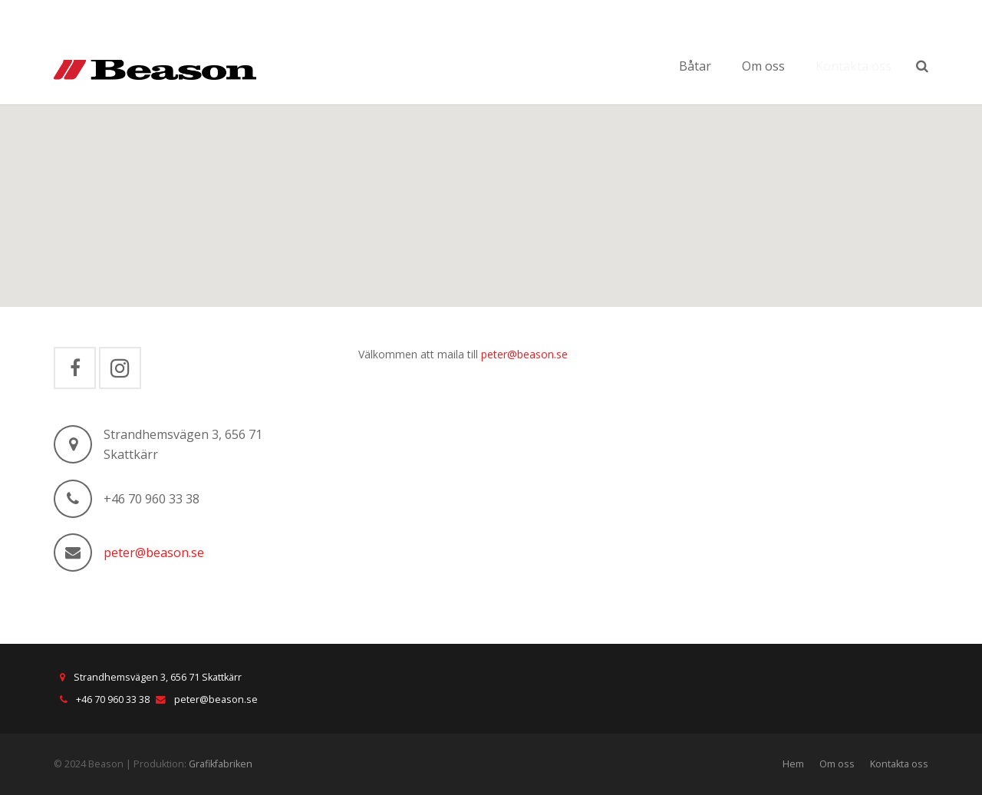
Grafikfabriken (220, 763)
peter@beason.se (154, 552)
